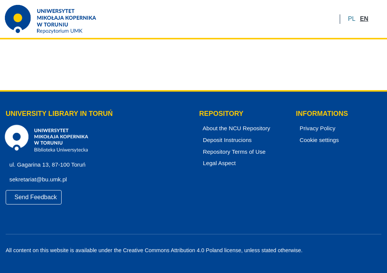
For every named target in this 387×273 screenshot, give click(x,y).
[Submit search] (376, 18)
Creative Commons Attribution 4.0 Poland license (180, 250)
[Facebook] (352, 250)
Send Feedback (34, 197)
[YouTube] (365, 250)
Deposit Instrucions (226, 140)
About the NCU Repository (235, 128)
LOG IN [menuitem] (319, 18)
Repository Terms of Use (233, 151)
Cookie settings (318, 140)
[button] (351, 18)
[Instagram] (378, 250)
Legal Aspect (217, 163)
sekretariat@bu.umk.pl (40, 179)
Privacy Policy (316, 128)
